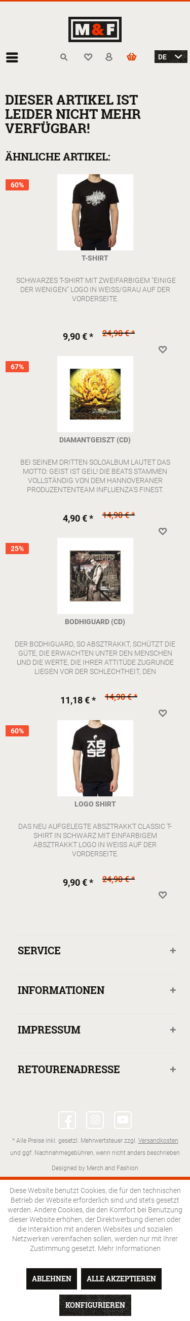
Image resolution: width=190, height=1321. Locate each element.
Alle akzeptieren (121, 1278)
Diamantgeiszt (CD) (95, 439)
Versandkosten (158, 1140)
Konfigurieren (95, 1305)
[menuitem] (14, 57)
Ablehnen (51, 1278)
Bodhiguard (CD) (95, 621)
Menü (12, 53)
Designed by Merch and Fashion (95, 1168)
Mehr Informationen (129, 1248)
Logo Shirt (95, 804)
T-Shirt (95, 258)
